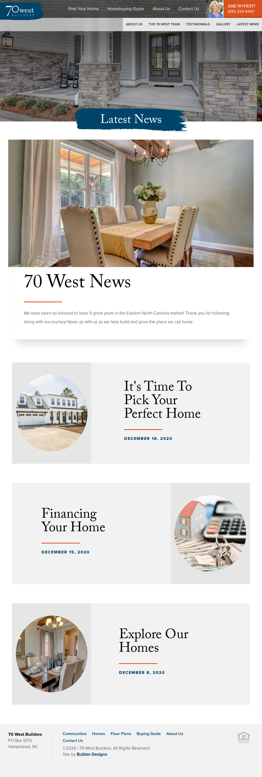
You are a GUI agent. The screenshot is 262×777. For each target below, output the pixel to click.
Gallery (223, 24)
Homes (98, 733)
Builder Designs (92, 754)
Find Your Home (83, 9)
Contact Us (188, 9)
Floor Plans (121, 733)
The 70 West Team (164, 24)
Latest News (248, 24)
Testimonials (198, 24)
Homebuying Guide (125, 9)
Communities (75, 733)
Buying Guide (149, 733)
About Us (161, 9)
